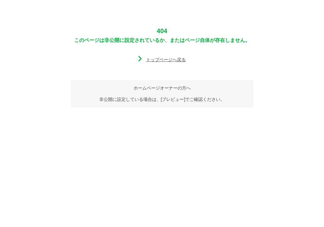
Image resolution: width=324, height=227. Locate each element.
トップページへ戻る (166, 59)
